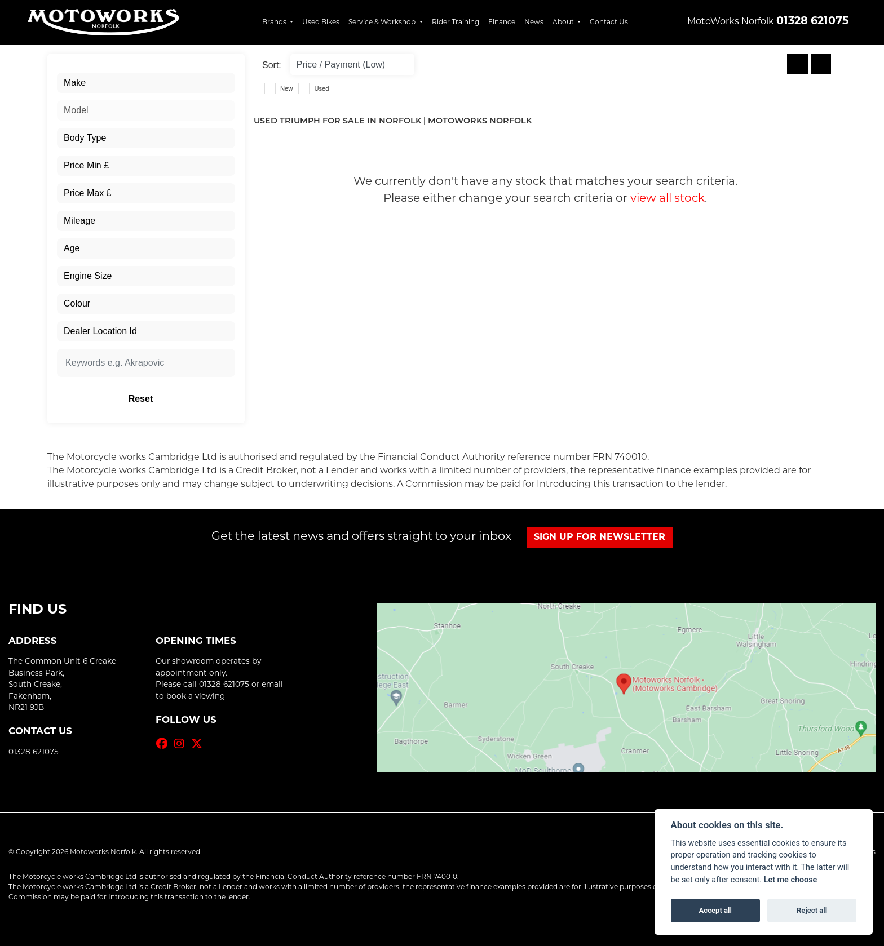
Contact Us (609, 21)
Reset (177, 398)
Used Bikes (320, 21)
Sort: (271, 65)
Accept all (715, 910)
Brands (275, 21)
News (533, 21)
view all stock (667, 198)
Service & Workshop (382, 21)
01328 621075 (812, 21)
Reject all (812, 910)
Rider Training (455, 21)
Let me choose (790, 880)
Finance (501, 21)
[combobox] (146, 83)
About (564, 21)
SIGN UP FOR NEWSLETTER (600, 537)
